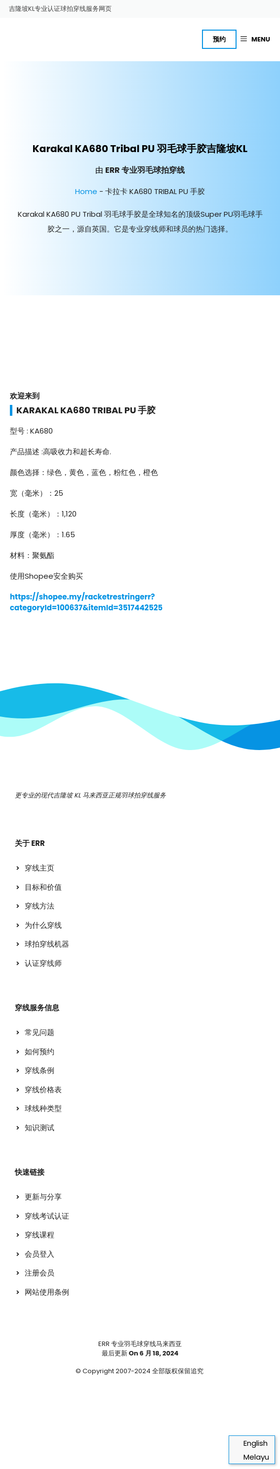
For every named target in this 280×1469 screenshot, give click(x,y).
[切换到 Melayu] (252, 1457)
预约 (219, 39)
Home (86, 191)
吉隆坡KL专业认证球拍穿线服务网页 (60, 8)
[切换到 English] (252, 1443)
